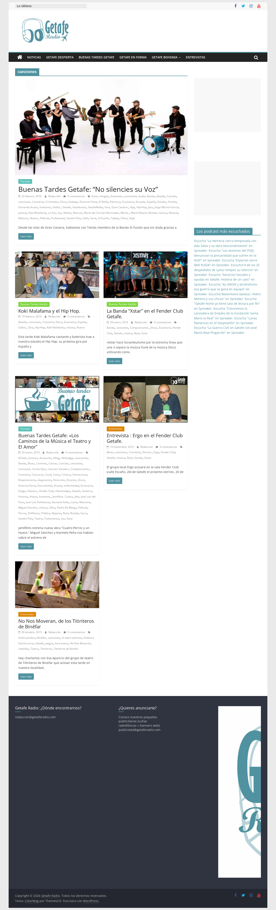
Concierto (38, 202)
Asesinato (116, 196)
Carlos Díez (39, 469)
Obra (52, 507)
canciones (24, 202)
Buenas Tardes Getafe (96, 57)
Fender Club (46, 491)
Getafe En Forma (133, 57)
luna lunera (62, 643)
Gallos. (57, 207)
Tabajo (115, 218)
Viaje (132, 218)
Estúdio (161, 202)
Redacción (54, 196)
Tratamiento (51, 518)
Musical (173, 213)
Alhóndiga (67, 458)
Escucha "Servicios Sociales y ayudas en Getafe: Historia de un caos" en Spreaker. (224, 279)
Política (45, 513)
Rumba (74, 513)
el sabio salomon (72, 638)
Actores (33, 458)
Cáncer (53, 463)
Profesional (58, 218)
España (151, 202)
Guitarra (87, 491)
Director (71, 480)
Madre (67, 213)
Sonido (138, 458)
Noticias (34, 57)
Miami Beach (139, 213)
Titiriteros (46, 649)
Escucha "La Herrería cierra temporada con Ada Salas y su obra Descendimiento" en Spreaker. (225, 246)
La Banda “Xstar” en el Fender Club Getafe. (145, 313)
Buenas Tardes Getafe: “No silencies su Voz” (88, 189)
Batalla (161, 196)
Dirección (59, 480)
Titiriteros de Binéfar (66, 649)
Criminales (51, 202)
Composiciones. (139, 327)
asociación (130, 196)
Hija (132, 207)
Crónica (66, 474)
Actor (94, 196)
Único (124, 218)
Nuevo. (34, 218)
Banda (151, 196)
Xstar (144, 333)
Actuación (45, 458)
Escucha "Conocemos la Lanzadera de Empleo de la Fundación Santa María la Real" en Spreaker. (226, 313)
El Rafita (103, 202)
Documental (45, 485)
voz (63, 518)
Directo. (147, 452)
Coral (48, 474)
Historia (23, 496)
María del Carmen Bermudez (101, 213)
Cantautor (24, 469)
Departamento (27, 480)
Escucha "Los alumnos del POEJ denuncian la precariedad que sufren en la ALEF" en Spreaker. (225, 255)
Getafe (67, 207)
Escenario (128, 202)
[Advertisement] (227, 105)
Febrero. (32, 491)
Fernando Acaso (28, 207)
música (162, 213)
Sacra (83, 513)
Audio (141, 196)
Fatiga (22, 491)
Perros (22, 513)
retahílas (23, 649)
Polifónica (34, 513)
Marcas (77, 213)
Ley (60, 213)
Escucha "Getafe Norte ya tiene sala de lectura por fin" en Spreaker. (227, 304)
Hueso (33, 496)
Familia (172, 202)
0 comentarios (74, 196)
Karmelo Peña (60, 502)
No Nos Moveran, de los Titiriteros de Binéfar (56, 624)
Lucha (74, 502)
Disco (63, 202)
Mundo (152, 213)
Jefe (77, 496)
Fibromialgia (62, 491)
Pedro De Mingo (67, 507)
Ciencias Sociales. (58, 469)
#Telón (22, 458)
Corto (56, 474)
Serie (93, 218)
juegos (49, 643)
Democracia (79, 474)
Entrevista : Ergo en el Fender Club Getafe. (145, 438)
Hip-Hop (141, 207)
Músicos (23, 218)
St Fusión (103, 218)
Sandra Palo (73, 218)
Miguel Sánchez (27, 507)
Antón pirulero (27, 638)
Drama (58, 485)
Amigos (104, 196)
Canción (171, 196)
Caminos (41, 463)
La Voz (52, 213)
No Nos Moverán (80, 643)
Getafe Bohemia (164, 57)
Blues (31, 463)
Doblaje (73, 202)
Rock (137, 333)
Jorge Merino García (167, 207)
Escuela (140, 202)
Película (44, 218)
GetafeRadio (95, 207)
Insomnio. (45, 496)
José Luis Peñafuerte (38, 502)
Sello (85, 218)
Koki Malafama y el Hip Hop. (49, 310)
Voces (147, 458)
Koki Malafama (37, 213)
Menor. (125, 213)
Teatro (38, 518)
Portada (25, 181)
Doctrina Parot (88, 202)
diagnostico (45, 480)
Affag (56, 458)
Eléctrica (115, 202)
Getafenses (79, 207)
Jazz (150, 207)
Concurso (37, 474)
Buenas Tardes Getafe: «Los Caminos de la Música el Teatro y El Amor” (54, 441)
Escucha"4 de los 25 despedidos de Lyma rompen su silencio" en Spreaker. (227, 270)
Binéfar (41, 638)
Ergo (156, 452)
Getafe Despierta (60, 57)
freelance (45, 207)
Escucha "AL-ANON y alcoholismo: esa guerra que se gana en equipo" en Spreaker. (226, 289)
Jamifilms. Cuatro (62, 496)
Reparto (56, 513)
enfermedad (71, 485)
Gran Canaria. (119, 207)
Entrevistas (195, 57)
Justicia (22, 213)
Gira (107, 207)
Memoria (84, 502)
